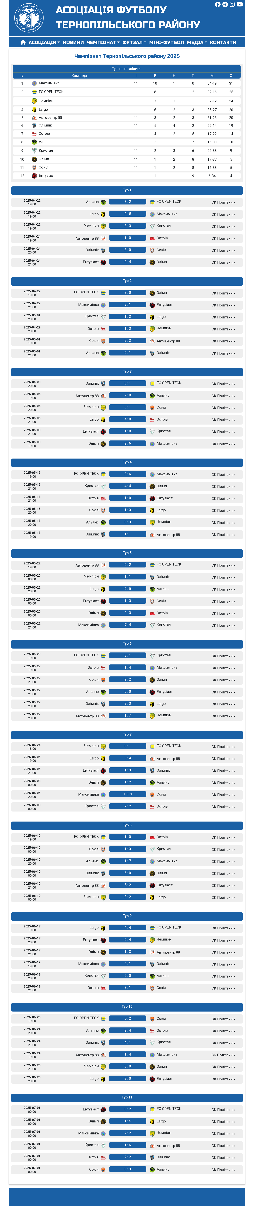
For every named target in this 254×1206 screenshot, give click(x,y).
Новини (73, 42)
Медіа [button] (195, 42)
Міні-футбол (166, 42)
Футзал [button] (133, 42)
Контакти (223, 42)
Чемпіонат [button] (101, 42)
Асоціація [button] (42, 42)
